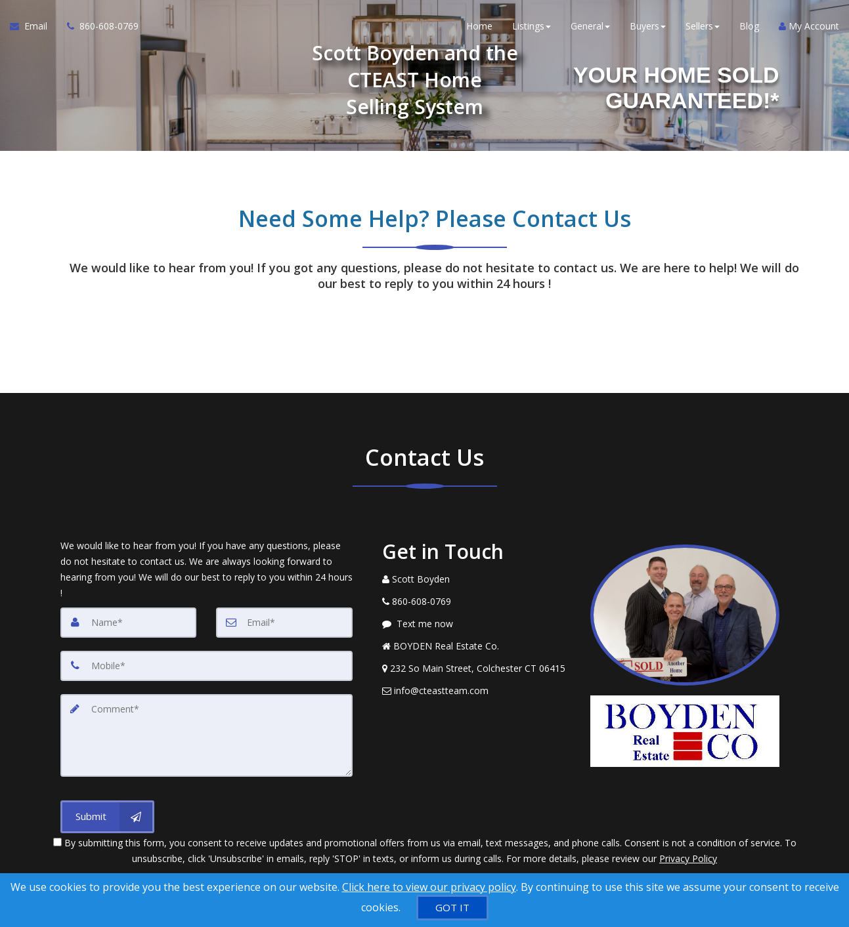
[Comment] (206, 735)
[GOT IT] (452, 907)
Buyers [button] (648, 26)
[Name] (128, 623)
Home (479, 26)
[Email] (284, 623)
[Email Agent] (33, 26)
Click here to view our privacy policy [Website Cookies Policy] (429, 887)
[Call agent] (98, 26)
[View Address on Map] (476, 668)
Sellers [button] (703, 26)
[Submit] (107, 816)
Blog (749, 26)
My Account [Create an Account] (809, 26)
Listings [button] (531, 26)
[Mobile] (206, 666)
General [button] (590, 26)
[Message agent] (476, 624)
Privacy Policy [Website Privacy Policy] (688, 858)
